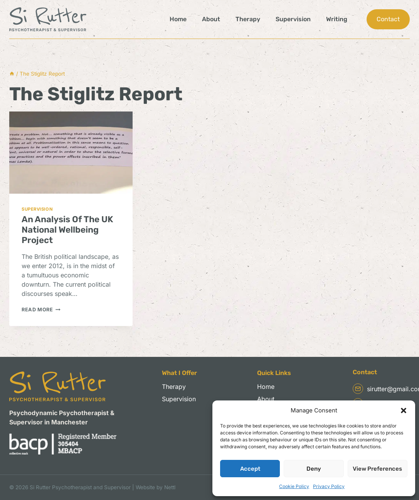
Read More (41, 309)
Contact (388, 19)
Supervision (293, 19)
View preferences (377, 468)
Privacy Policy (329, 486)
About (211, 19)
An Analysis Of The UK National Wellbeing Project (67, 229)
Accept (250, 468)
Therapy (248, 19)
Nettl (169, 487)
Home (178, 19)
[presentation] (71, 152)
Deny (313, 468)
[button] (403, 410)
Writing (336, 19)
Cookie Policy (294, 486)
